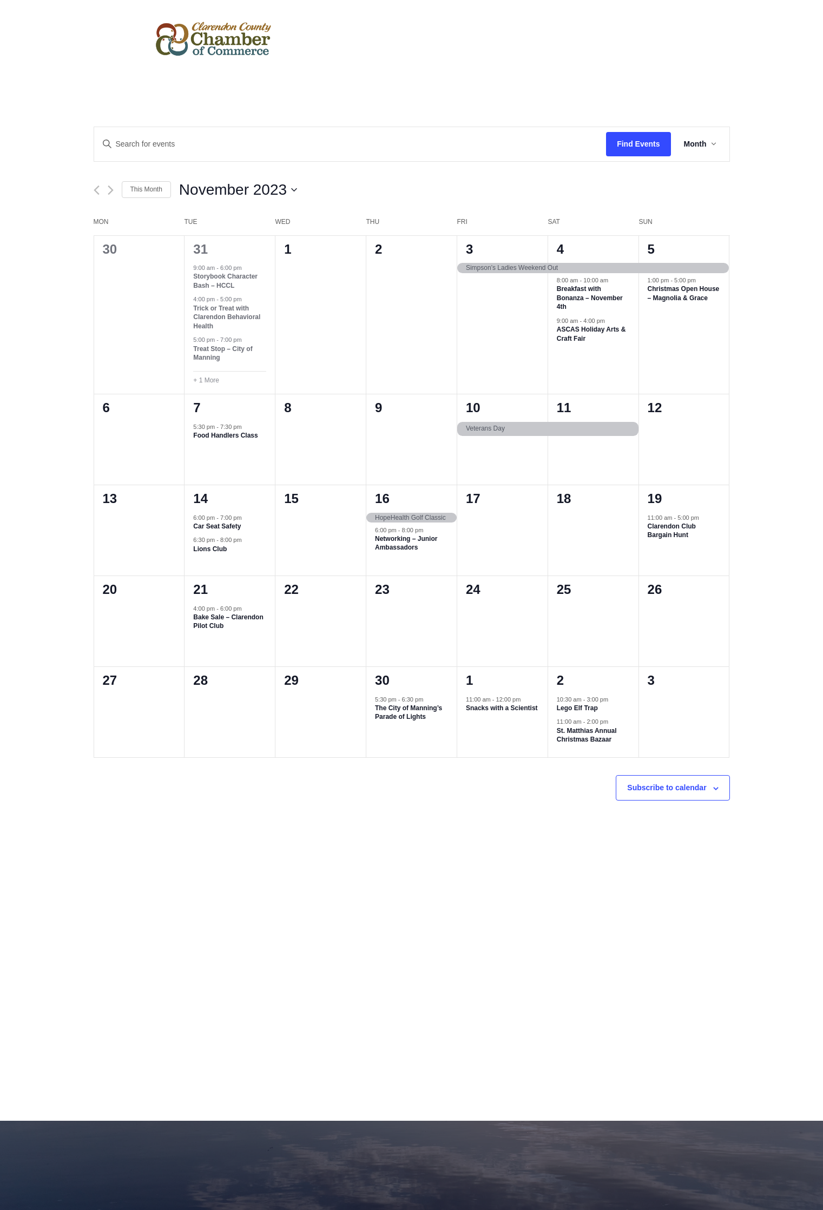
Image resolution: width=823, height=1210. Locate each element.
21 (200, 589)
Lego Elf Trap (577, 708)
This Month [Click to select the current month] (146, 189)
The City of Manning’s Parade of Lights (408, 712)
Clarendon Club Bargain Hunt (672, 531)
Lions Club (210, 549)
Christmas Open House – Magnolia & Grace (684, 293)
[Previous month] (97, 190)
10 (473, 407)
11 (564, 407)
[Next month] (111, 190)
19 (655, 498)
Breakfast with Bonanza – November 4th (590, 297)
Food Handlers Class (225, 435)
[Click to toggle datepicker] (238, 190)
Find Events (638, 144)
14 (200, 498)
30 (382, 680)
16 (382, 498)
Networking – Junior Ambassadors (406, 543)
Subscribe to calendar (666, 787)
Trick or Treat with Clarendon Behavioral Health (226, 317)
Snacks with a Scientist (502, 708)
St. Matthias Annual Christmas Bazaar (587, 735)
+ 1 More (206, 380)
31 (200, 249)
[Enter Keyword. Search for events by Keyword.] (350, 144)
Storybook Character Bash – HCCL (225, 281)
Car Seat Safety (217, 526)
